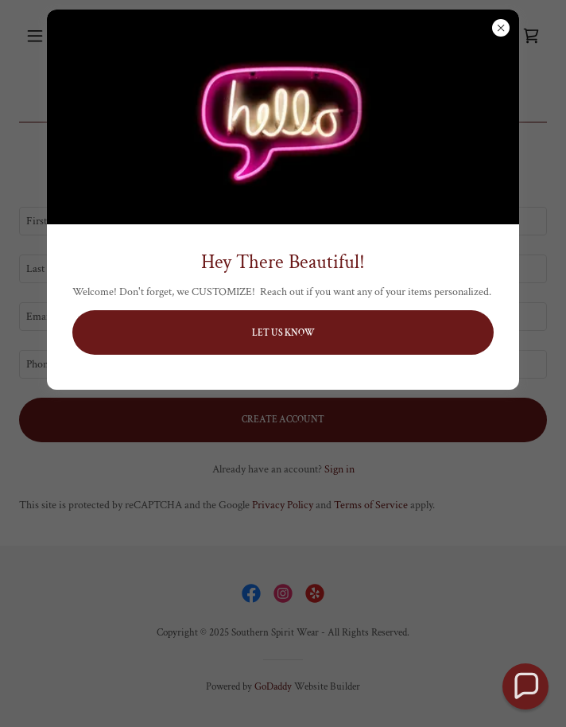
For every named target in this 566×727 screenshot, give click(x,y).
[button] (525, 686)
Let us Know (283, 333)
